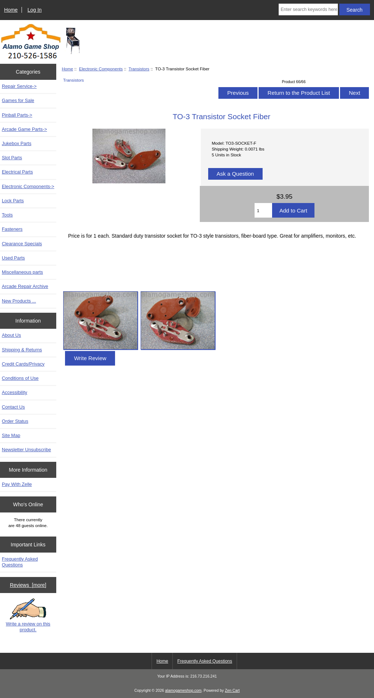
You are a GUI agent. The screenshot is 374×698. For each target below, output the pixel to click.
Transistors (139, 68)
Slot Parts (12, 157)
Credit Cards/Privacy (23, 364)
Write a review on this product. (28, 615)
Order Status (15, 421)
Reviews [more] (28, 585)
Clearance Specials (22, 243)
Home (11, 10)
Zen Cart (232, 691)
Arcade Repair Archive (25, 286)
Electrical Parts (17, 172)
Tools (7, 215)
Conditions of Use (20, 378)
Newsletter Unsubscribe (26, 449)
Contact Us (13, 407)
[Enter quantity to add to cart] (263, 210)
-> (28, 186)
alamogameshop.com (183, 691)
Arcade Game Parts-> (24, 129)
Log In (34, 10)
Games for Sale (18, 100)
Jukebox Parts (16, 143)
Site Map (11, 435)
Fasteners (12, 229)
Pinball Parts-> (17, 115)
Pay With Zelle (17, 484)
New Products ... (19, 301)
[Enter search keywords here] (308, 9)
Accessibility (14, 392)
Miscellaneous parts (22, 272)
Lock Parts (13, 200)
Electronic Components (101, 68)
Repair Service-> (19, 86)
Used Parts (13, 258)
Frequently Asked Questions (20, 562)
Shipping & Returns (22, 349)
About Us (11, 335)
